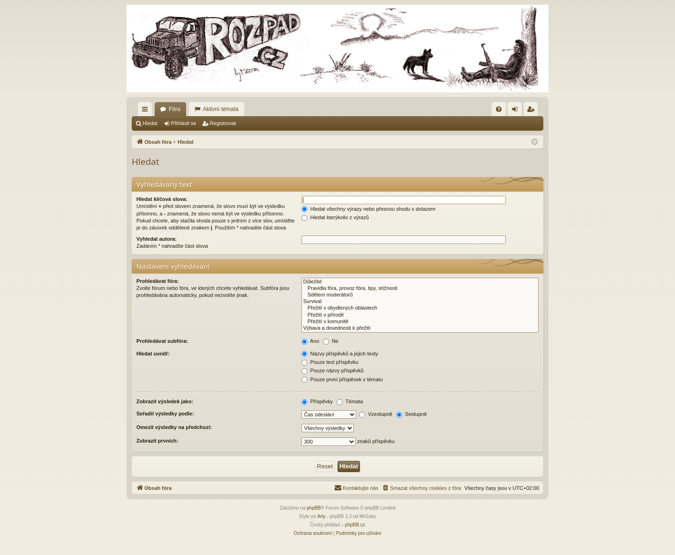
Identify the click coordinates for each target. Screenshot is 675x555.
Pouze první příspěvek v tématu (342, 379)
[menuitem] (499, 109)
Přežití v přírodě (420, 315)
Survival (420, 301)
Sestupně (411, 414)
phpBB (314, 508)
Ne (330, 341)
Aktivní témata (221, 109)
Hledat (150, 123)
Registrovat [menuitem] (533, 111)
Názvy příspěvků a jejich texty (339, 353)
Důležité (420, 282)
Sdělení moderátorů (420, 295)
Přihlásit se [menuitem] (517, 111)
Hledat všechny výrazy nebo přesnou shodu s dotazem (368, 209)
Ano (310, 341)
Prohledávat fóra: (157, 281)
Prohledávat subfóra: (162, 341)
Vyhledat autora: (156, 239)
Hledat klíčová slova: (162, 199)
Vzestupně (375, 414)
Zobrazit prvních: (157, 441)
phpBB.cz (355, 524)
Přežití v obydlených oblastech (420, 308)
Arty (321, 516)
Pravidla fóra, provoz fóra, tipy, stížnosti (420, 288)
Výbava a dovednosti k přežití (420, 328)
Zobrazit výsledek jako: (164, 401)
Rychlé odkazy (147, 111)
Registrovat (223, 123)
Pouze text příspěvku (330, 362)
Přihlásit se (183, 123)
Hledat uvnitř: (153, 353)
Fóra (174, 109)
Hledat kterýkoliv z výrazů (335, 217)
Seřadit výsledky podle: (165, 413)
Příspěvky (317, 401)
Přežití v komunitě (420, 321)
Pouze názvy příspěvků (332, 370)
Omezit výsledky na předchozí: (174, 427)
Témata (350, 401)
